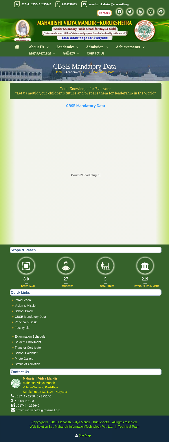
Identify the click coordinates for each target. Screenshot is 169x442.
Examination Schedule (30, 336)
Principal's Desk (26, 322)
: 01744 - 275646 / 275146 (33, 396)
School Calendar (26, 353)
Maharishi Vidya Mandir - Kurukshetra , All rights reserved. (98, 422)
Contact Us (95, 53)
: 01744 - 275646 (27, 405)
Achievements (128, 47)
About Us (37, 47)
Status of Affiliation (27, 364)
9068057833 (69, 4)
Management (40, 53)
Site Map (86, 435)
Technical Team (128, 426)
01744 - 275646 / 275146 (36, 4)
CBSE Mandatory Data (98, 71)
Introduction (23, 300)
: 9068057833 (23, 401)
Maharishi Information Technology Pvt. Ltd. (83, 426)
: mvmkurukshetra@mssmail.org (38, 410)
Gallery (69, 53)
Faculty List (22, 327)
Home (59, 71)
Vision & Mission (26, 305)
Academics (65, 47)
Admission (95, 47)
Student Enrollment (28, 342)
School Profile (24, 311)
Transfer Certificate (28, 347)
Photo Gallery (24, 358)
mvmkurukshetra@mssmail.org (109, 4)
